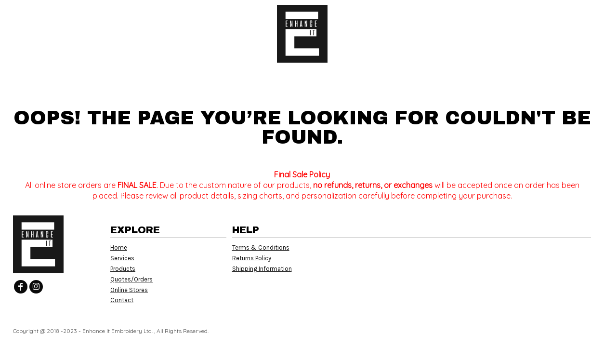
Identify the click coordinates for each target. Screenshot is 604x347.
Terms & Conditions (260, 247)
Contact (121, 300)
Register (558, 14)
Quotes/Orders (131, 279)
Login (516, 14)
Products (122, 268)
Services (122, 258)
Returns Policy (251, 258)
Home (118, 247)
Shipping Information (262, 268)
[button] (89, 15)
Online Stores (129, 290)
